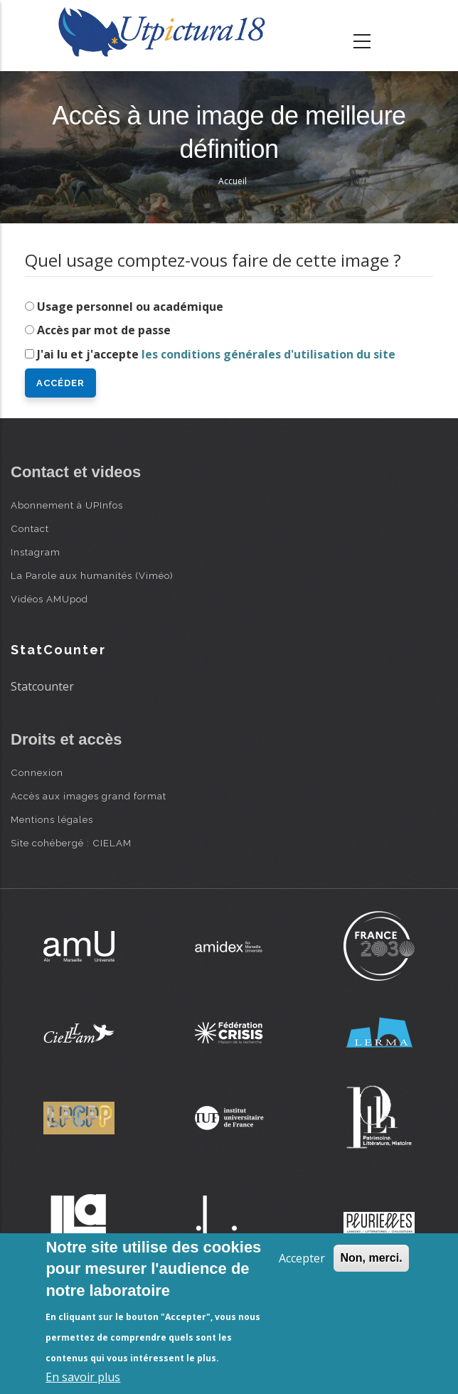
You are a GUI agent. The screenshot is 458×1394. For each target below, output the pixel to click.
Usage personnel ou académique (130, 306)
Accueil (232, 181)
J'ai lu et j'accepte (216, 354)
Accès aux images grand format (88, 796)
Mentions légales (52, 819)
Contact (30, 528)
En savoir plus (83, 1377)
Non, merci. (371, 1258)
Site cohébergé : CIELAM (71, 842)
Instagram (35, 552)
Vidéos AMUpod (49, 599)
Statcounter (42, 686)
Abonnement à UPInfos (67, 505)
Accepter (302, 1258)
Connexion (37, 772)
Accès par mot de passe (104, 330)
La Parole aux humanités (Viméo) (92, 575)
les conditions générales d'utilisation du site (268, 354)
